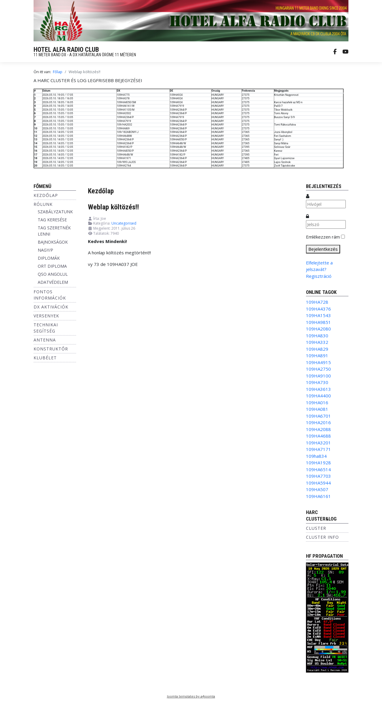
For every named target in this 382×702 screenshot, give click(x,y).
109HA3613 (318, 389)
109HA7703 (318, 476)
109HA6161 (318, 496)
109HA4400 (318, 396)
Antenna (45, 340)
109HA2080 (318, 329)
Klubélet (45, 358)
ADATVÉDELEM (53, 282)
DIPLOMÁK (49, 258)
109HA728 (317, 302)
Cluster (316, 528)
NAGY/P (45, 250)
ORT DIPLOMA (52, 266)
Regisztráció (319, 276)
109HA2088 (318, 429)
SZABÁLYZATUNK (55, 211)
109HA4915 (318, 362)
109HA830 (317, 336)
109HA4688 (318, 436)
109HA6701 (318, 416)
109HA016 (317, 402)
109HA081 (317, 409)
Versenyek (46, 316)
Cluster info (322, 537)
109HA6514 (318, 469)
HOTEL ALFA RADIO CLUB (66, 49)
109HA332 (317, 342)
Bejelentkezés (323, 249)
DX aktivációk (51, 307)
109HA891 (317, 355)
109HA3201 (318, 443)
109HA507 (317, 489)
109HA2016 (318, 422)
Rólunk (43, 204)
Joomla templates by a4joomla (191, 696)
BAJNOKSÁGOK (53, 242)
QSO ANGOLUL (53, 274)
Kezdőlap (46, 195)
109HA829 (317, 349)
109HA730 (317, 382)
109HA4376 (318, 309)
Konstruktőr (51, 349)
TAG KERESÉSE (52, 219)
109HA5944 (318, 483)
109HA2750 (318, 369)
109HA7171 (318, 449)
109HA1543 (318, 315)
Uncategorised (123, 223)
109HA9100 (318, 376)
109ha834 (316, 456)
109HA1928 (318, 463)
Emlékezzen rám (323, 237)
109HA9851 (318, 322)
